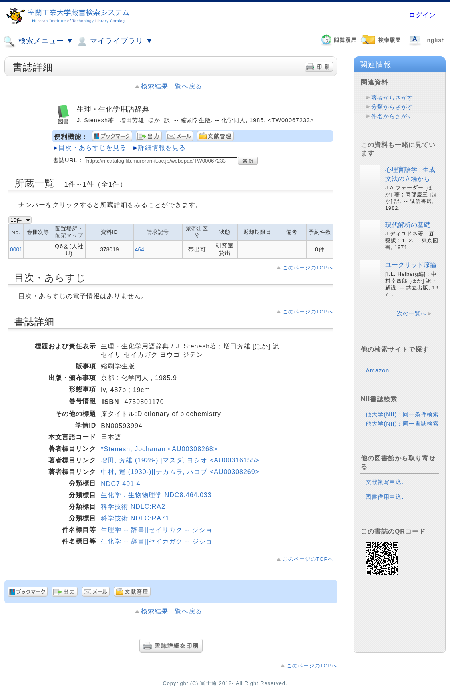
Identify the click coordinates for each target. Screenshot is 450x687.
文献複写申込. (385, 482)
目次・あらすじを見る (92, 147)
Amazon (377, 370)
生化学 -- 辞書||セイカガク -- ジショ (156, 541)
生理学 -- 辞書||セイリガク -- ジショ (156, 529)
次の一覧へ (412, 313)
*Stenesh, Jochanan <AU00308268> (159, 449)
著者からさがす (392, 97)
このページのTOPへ (308, 268)
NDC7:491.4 (120, 483)
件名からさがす (392, 116)
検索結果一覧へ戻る (171, 86)
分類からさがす (392, 107)
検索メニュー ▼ (38, 42)
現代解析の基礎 (407, 224)
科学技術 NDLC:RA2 (133, 506)
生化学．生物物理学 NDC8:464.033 (156, 495)
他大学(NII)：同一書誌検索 (402, 423)
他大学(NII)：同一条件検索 (402, 414)
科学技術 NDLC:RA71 (135, 518)
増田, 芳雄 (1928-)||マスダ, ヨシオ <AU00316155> (180, 460)
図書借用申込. (385, 497)
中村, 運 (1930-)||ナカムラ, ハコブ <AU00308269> (180, 471)
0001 (16, 249)
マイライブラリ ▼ (114, 42)
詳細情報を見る (162, 147)
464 (139, 249)
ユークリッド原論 (410, 264)
